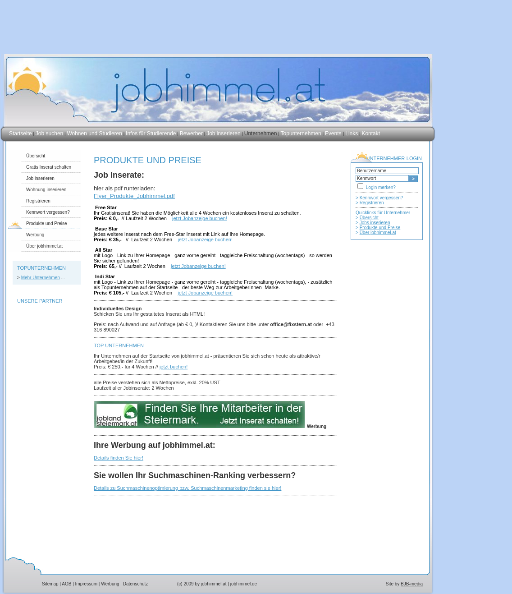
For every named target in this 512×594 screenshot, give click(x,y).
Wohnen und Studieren (94, 133)
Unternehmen (260, 133)
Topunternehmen (301, 133)
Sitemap (50, 583)
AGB (66, 583)
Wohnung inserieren (46, 189)
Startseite (20, 133)
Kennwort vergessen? (48, 212)
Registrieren (38, 200)
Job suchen (49, 133)
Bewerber (191, 133)
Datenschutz (135, 583)
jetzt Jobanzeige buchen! (199, 218)
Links (351, 133)
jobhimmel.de (243, 583)
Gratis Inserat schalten (48, 167)
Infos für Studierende (151, 133)
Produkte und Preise (46, 223)
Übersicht (35, 155)
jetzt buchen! (173, 366)
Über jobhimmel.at (44, 246)
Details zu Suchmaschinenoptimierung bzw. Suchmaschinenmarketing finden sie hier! (187, 488)
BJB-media (412, 583)
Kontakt (370, 133)
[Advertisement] (387, 427)
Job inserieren (223, 133)
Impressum (86, 583)
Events (334, 133)
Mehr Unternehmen (40, 277)
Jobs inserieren (375, 222)
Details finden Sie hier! (118, 457)
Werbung (35, 234)
